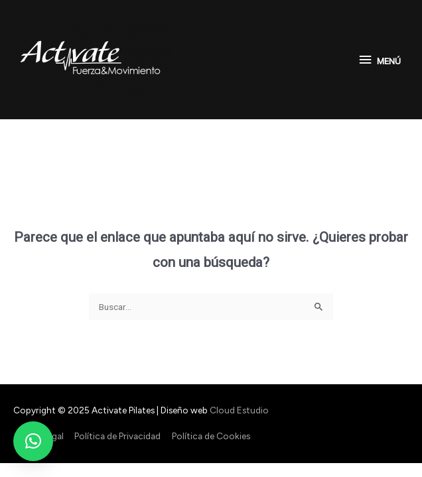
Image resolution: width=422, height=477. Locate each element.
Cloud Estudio (239, 410)
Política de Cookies (211, 436)
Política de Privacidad (117, 436)
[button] (33, 441)
